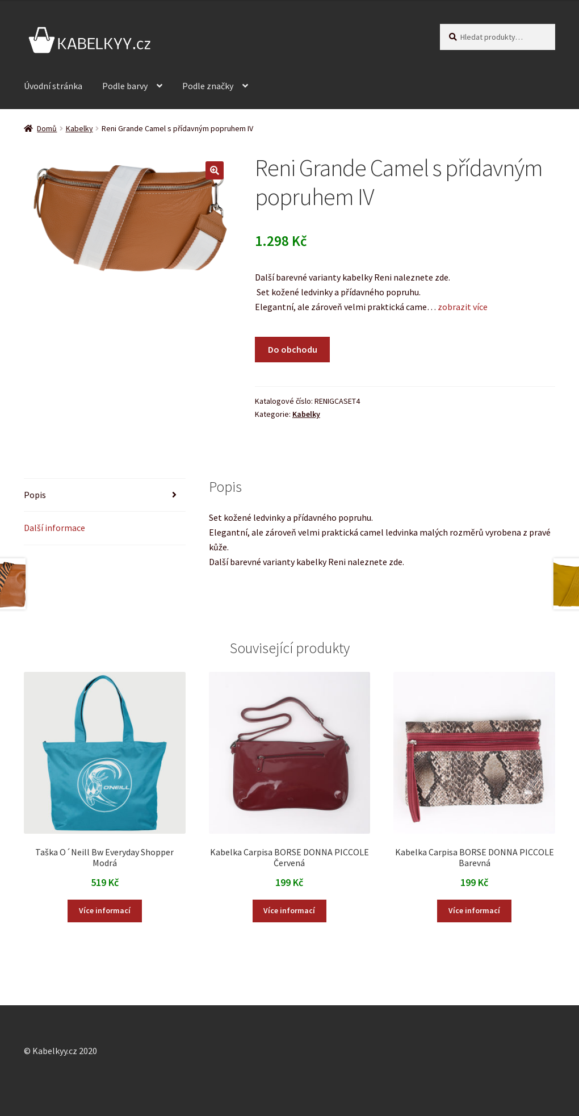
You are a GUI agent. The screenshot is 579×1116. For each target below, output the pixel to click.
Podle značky (207, 85)
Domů (47, 128)
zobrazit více (462, 306)
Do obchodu (292, 349)
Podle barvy (125, 85)
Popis (35, 494)
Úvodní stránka (53, 85)
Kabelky (79, 128)
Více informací (105, 910)
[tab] (105, 495)
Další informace (54, 527)
